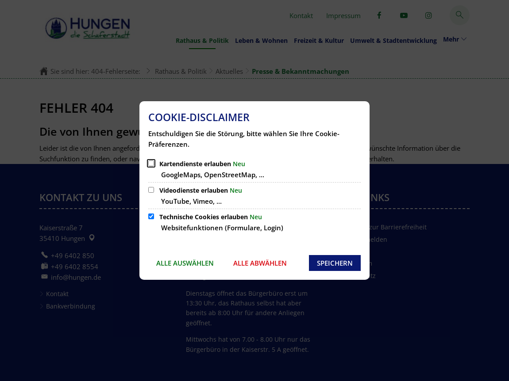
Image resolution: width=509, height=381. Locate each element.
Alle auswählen (185, 263)
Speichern (335, 263)
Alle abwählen (260, 263)
